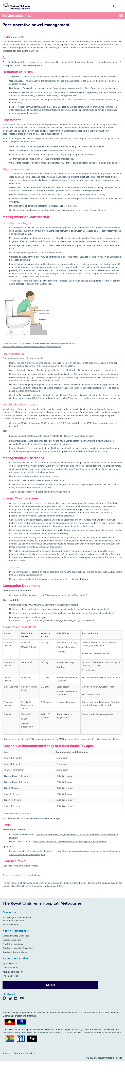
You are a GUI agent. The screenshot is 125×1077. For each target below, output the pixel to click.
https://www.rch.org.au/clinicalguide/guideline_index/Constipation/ (55, 595)
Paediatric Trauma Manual (15, 952)
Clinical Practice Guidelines (16, 935)
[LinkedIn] (17, 998)
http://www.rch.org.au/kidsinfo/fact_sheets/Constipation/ (50, 605)
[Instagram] (11, 998)
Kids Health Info (10, 967)
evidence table (31, 865)
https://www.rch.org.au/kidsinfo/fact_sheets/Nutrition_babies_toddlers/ (74, 609)
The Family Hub (10, 976)
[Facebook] (6, 998)
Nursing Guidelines (12, 940)
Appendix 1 (8, 412)
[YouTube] (23, 998)
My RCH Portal (10, 963)
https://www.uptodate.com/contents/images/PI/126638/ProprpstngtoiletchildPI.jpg (32, 347)
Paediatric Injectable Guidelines (18, 948)
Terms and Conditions (24, 1053)
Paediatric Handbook (13, 944)
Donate (50, 984)
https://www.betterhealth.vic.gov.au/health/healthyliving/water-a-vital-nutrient (69, 841)
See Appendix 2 (90, 231)
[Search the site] (115, 6)
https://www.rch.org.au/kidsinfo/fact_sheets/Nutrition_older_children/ (80, 613)
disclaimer (36, 875)
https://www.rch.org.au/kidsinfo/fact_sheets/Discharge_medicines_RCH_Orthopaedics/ (51, 620)
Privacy (6, 1053)
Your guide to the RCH (13, 972)
